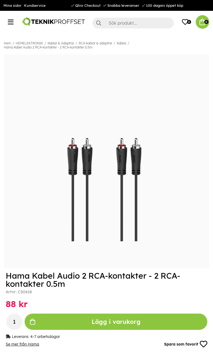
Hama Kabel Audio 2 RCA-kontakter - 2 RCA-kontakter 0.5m (48, 47)
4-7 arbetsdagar (45, 336)
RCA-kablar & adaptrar (95, 43)
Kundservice (35, 5)
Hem (7, 43)
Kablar (121, 43)
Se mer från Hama (22, 344)
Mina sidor (12, 5)
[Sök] (133, 23)
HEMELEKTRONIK (29, 43)
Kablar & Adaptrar (61, 43)
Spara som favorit (185, 344)
